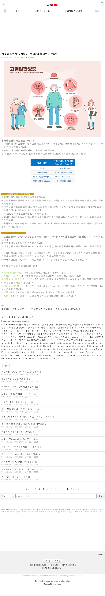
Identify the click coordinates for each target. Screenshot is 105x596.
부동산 (18, 11)
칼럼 (97, 11)
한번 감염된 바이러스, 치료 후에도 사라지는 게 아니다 (52, 417)
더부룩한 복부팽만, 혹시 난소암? (52, 432)
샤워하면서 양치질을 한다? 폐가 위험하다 (52, 470)
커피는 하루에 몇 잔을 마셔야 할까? (52, 463)
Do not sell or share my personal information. (52, 581)
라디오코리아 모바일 (38, 565)
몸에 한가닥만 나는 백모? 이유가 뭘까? (52, 455)
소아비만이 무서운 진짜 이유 (52, 380)
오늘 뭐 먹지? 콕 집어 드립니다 (52, 402)
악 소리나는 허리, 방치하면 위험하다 (52, 387)
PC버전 (57, 561)
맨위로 (100, 554)
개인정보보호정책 (69, 565)
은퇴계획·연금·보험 (73, 11)
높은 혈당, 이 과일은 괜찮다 (52, 478)
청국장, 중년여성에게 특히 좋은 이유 (52, 440)
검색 (101, 496)
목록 (6, 366)
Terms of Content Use (52, 584)
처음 (27, 489)
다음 (72, 489)
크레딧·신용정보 (42, 11)
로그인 (47, 561)
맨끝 (77, 489)
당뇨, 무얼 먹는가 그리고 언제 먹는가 (52, 410)
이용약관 (54, 565)
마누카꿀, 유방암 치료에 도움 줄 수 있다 (52, 372)
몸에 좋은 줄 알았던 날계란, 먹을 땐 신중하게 (52, 425)
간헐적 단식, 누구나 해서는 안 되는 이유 (52, 447)
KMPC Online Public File (51, 568)
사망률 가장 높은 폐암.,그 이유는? (52, 395)
